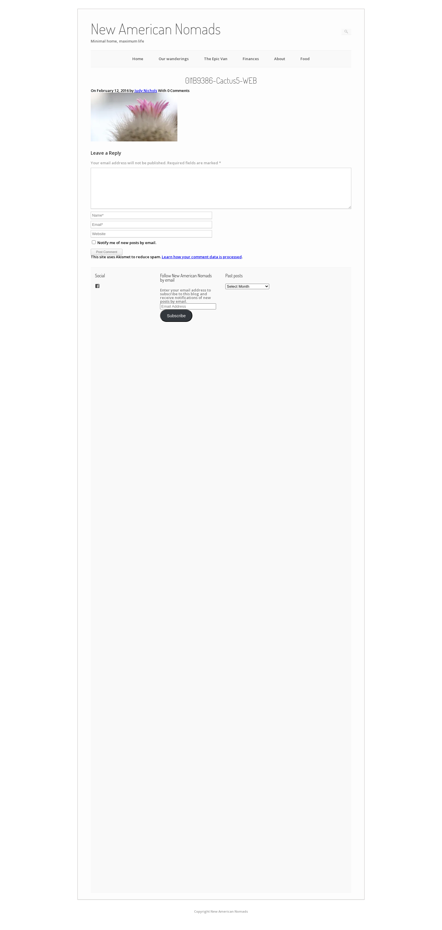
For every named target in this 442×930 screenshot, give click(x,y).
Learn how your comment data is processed (202, 263)
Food (305, 58)
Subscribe (176, 322)
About (279, 58)
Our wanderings (174, 58)
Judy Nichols (146, 90)
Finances (251, 58)
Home (137, 58)
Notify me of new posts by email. (126, 249)
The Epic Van (215, 58)
